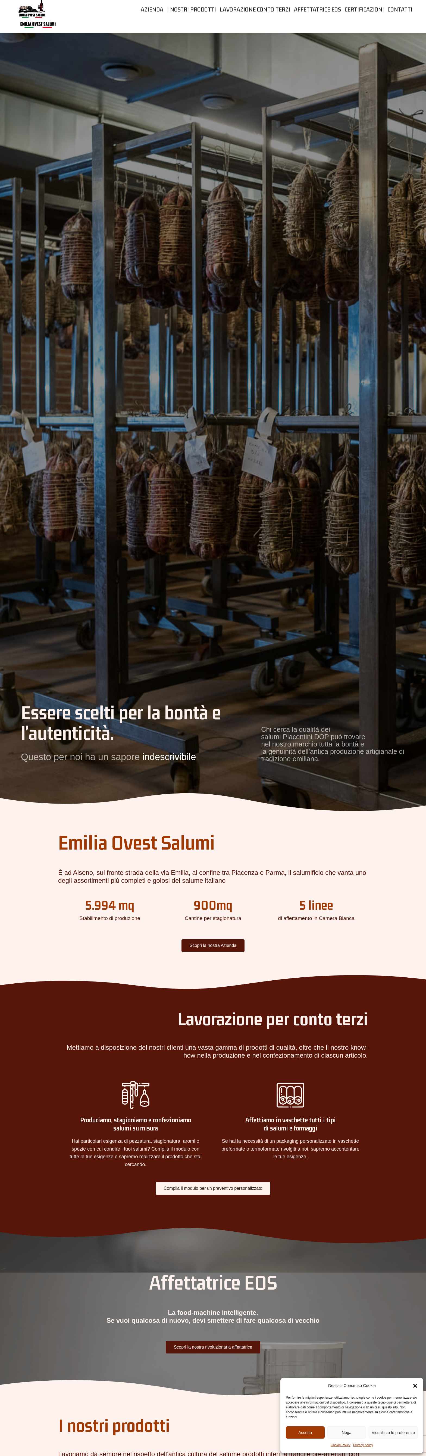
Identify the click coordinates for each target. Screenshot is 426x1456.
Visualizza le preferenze (393, 1432)
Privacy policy (363, 1445)
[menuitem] (152, 27)
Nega (347, 1432)
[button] (415, 1386)
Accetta (305, 1432)
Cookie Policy (340, 1445)
